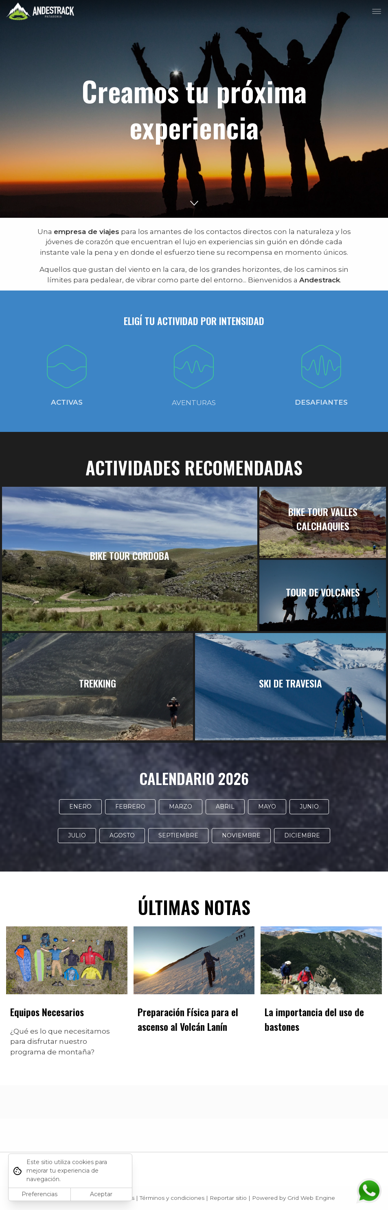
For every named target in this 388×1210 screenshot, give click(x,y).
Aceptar (101, 1194)
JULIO (77, 835)
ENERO (80, 806)
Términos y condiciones (172, 1198)
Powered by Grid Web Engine (293, 1198)
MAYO (267, 806)
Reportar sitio (228, 1198)
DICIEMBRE (302, 835)
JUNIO (309, 806)
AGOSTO (122, 835)
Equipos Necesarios (47, 1012)
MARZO (180, 806)
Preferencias (39, 1194)
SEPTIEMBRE (178, 835)
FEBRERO (130, 806)
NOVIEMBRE (241, 835)
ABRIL (225, 806)
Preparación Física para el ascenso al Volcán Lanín (188, 1019)
